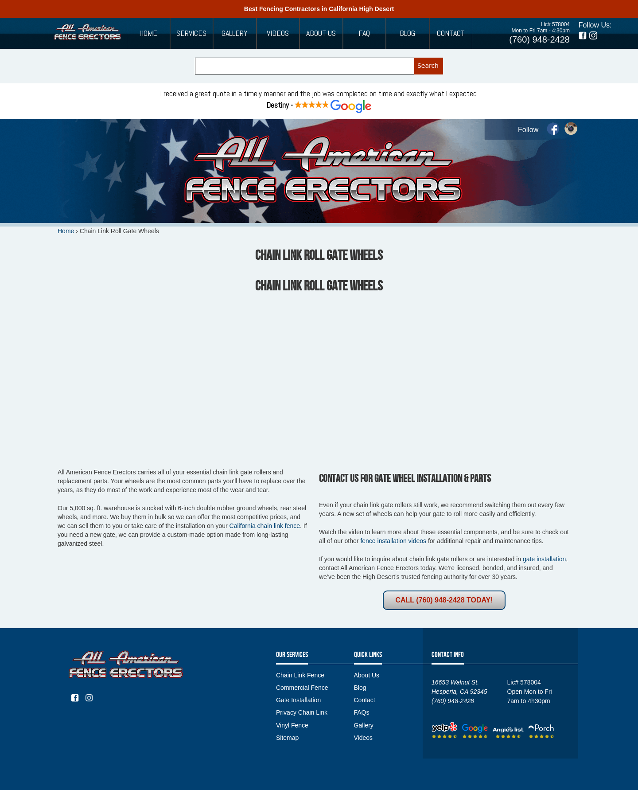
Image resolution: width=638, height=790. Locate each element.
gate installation (544, 559)
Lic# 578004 (555, 24)
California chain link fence (265, 525)
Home (148, 33)
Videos (278, 33)
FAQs (362, 712)
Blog (407, 33)
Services (191, 33)
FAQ (364, 33)
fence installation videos (393, 540)
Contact (451, 33)
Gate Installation (298, 700)
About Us (321, 33)
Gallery (235, 33)
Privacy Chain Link (301, 712)
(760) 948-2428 (539, 39)
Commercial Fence (302, 687)
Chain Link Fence (300, 675)
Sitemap (287, 737)
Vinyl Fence (292, 725)
